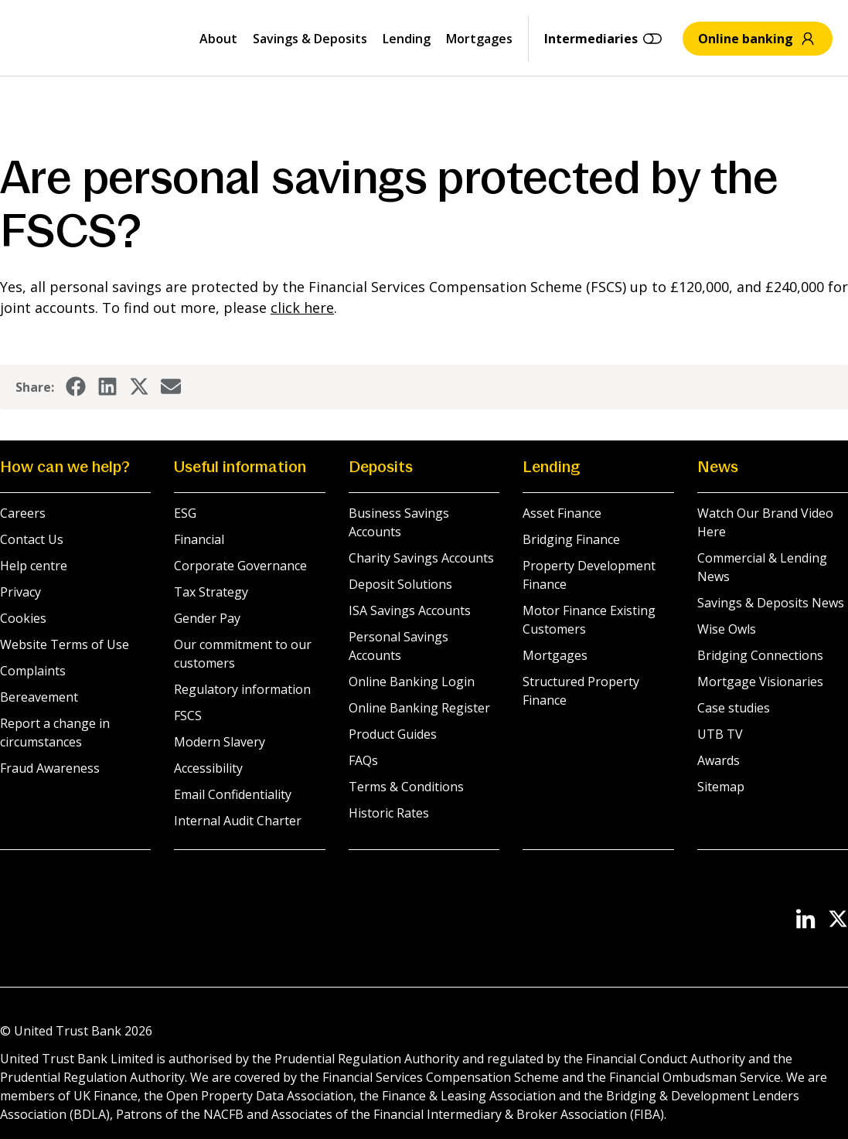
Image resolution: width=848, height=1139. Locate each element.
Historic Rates (389, 812)
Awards (718, 760)
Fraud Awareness (50, 768)
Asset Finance (562, 513)
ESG (185, 513)
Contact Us (31, 539)
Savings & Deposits (310, 38)
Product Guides (393, 734)
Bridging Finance (571, 539)
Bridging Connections (760, 655)
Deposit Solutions (400, 584)
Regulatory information (242, 689)
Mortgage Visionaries (760, 681)
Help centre (33, 565)
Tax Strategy (211, 591)
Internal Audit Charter (237, 820)
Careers (23, 513)
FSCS (188, 715)
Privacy (20, 591)
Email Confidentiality (232, 794)
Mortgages (479, 38)
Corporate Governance (240, 565)
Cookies (23, 618)
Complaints (33, 670)
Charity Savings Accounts (421, 557)
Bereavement (39, 697)
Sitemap (720, 786)
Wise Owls (726, 629)
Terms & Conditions (406, 786)
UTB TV (720, 734)
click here (302, 307)
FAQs (363, 760)
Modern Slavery (219, 741)
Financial (199, 539)
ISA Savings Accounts (410, 610)
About (218, 38)
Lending (407, 38)
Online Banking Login (412, 681)
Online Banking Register (419, 707)
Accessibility (208, 768)
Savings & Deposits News (770, 602)
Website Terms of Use (64, 644)
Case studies (733, 707)
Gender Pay (207, 618)
